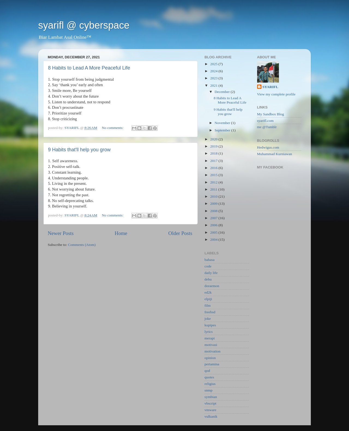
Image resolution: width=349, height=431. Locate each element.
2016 (214, 168)
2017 (214, 161)
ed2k (208, 292)
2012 (214, 182)
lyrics (208, 332)
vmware (210, 410)
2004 (214, 239)
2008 (214, 211)
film (207, 305)
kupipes (210, 325)
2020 (214, 139)
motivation (212, 351)
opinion (210, 358)
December (223, 92)
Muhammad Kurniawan (274, 154)
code (207, 266)
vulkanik (210, 416)
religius (210, 384)
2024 (214, 71)
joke (207, 319)
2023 (214, 78)
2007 (214, 218)
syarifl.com (265, 121)
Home (121, 233)
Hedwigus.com (268, 147)
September (223, 130)
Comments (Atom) (82, 245)
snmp (208, 390)
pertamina (211, 364)
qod (207, 371)
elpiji (208, 299)
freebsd (209, 312)
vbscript (210, 403)
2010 (214, 196)
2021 (214, 85)
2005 (214, 232)
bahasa (209, 260)
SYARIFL (270, 87)
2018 (214, 153)
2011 (214, 189)
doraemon (211, 286)
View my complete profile (276, 94)
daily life (211, 273)
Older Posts (180, 233)
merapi (209, 338)
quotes (209, 377)
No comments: (113, 128)
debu (208, 279)
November (223, 123)
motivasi (210, 345)
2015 (214, 175)
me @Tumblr (267, 127)
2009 (214, 203)
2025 (214, 64)
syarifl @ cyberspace (84, 25)
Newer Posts (61, 233)
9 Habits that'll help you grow (79, 149)
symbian (210, 397)
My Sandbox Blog (270, 114)
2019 (214, 146)
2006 (214, 225)
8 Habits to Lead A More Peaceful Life (89, 68)
